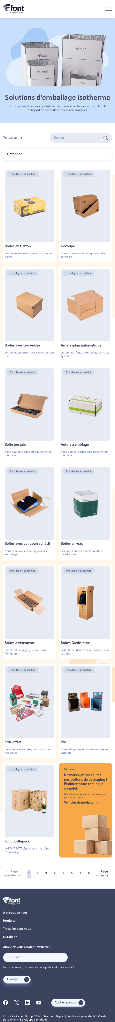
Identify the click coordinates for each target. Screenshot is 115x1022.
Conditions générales (79, 1016)
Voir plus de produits (78, 802)
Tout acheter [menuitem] (10, 137)
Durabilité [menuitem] (10, 937)
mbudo (43, 1019)
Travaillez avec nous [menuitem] (17, 929)
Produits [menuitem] (9, 921)
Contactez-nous (66, 1002)
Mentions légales (54, 1016)
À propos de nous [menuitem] (15, 913)
